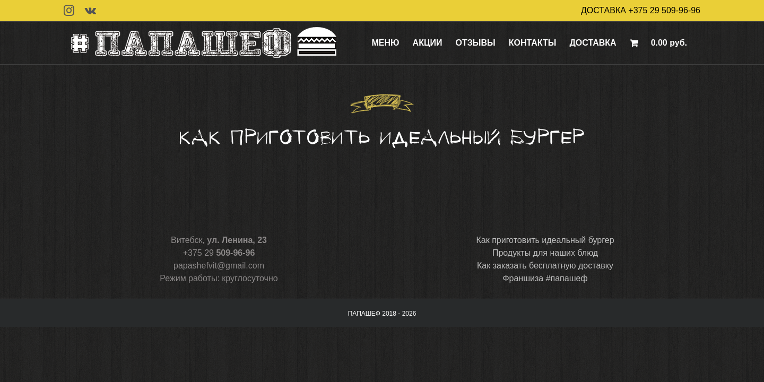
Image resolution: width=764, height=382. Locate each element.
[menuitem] (399, 43)
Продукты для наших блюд (545, 252)
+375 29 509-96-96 (664, 10)
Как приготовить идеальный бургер (545, 240)
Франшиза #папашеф (544, 278)
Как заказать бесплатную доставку (545, 265)
